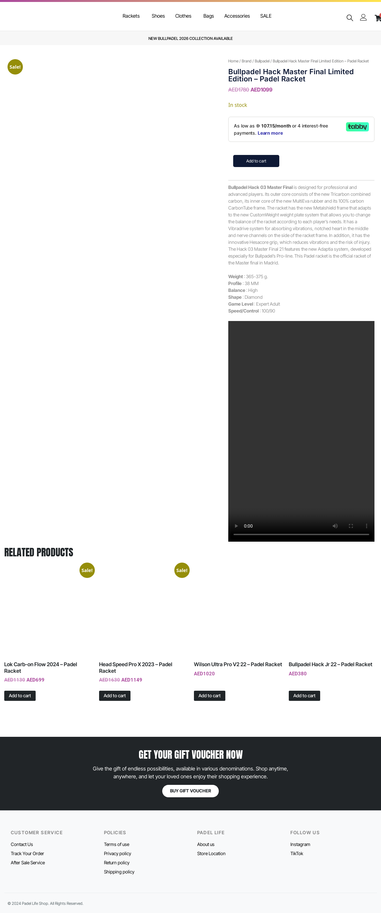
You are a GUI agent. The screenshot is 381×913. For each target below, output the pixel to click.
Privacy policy (117, 853)
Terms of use (116, 844)
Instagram (300, 844)
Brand (246, 61)
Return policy (117, 862)
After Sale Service (28, 862)
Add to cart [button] (20, 695)
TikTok (296, 853)
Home (233, 61)
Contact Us (22, 844)
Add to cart (256, 160)
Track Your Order (27, 853)
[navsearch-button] (349, 18)
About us (206, 844)
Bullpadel (262, 61)
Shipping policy (119, 871)
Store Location (211, 853)
